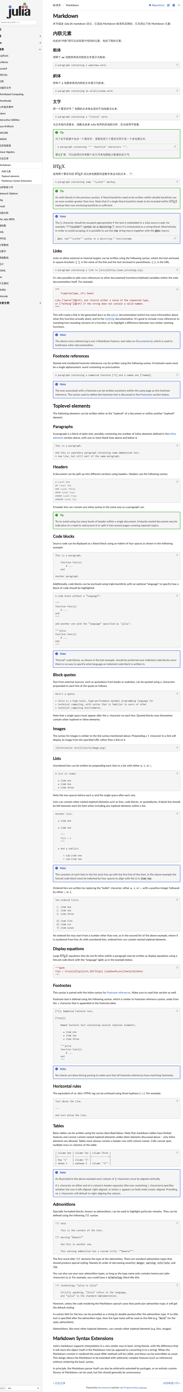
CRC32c (8, 75)
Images (59, 729)
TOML (7, 270)
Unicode (8, 296)
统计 (6, 264)
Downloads (10, 101)
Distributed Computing (16, 94)
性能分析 (9, 213)
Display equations (68, 949)
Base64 (8, 68)
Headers (60, 467)
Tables (58, 1126)
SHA (6, 232)
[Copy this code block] (177, 65)
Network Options (13, 193)
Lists (57, 759)
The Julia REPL (12, 219)
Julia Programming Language (133, 1388)
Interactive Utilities (14, 120)
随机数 (7, 225)
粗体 (57, 50)
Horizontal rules (67, 1086)
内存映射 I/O (11, 187)
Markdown (10, 165)
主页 (4, 29)
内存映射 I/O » (171, 1383)
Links (57, 251)
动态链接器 (10, 145)
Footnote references (71, 356)
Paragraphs (63, 427)
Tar (5, 277)
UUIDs (7, 290)
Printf (7, 206)
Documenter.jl (144, 341)
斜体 (57, 76)
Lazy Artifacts (11, 126)
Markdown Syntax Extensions (83, 1338)
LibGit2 (8, 139)
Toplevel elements (71, 406)
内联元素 (62, 33)
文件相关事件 (11, 107)
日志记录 (9, 158)
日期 (6, 81)
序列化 (7, 238)
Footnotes (146, 394)
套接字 (7, 251)
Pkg (6, 200)
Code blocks (63, 537)
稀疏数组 (9, 258)
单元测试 (9, 283)
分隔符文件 (10, 88)
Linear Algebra (12, 152)
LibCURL (9, 133)
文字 (57, 102)
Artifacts (8, 62)
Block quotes (64, 675)
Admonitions (64, 1205)
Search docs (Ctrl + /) (15, 22)
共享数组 (9, 245)
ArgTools (9, 56)
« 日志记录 (59, 1383)
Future (7, 113)
